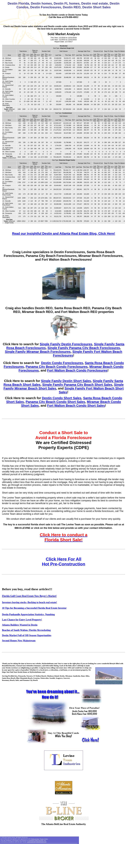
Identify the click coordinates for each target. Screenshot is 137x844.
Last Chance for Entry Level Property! (22, 619)
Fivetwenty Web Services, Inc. (37, 840)
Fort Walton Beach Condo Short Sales (76, 405)
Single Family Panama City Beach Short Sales (77, 384)
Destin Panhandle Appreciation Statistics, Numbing (28, 614)
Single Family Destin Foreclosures (66, 344)
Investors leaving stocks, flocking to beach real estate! (29, 602)
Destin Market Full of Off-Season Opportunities (26, 635)
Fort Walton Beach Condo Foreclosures (77, 370)
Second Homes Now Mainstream (18, 640)
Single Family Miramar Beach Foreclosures (38, 351)
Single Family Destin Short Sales (66, 381)
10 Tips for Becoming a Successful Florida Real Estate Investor (34, 608)
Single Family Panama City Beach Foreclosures (83, 348)
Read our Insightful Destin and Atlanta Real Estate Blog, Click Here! (63, 233)
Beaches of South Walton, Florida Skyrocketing (26, 630)
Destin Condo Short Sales (61, 398)
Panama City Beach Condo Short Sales (55, 402)
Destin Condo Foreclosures (62, 363)
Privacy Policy (44, 839)
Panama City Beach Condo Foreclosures (57, 366)
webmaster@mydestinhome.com (37, 842)
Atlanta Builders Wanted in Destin (19, 625)
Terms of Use (35, 839)
